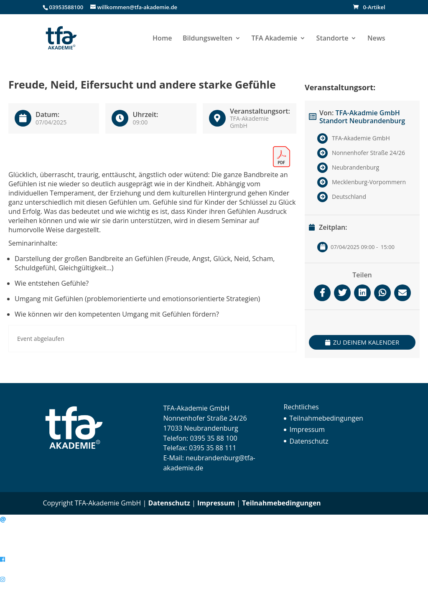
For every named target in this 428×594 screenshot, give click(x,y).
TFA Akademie (274, 39)
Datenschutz (309, 441)
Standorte (332, 39)
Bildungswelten (207, 39)
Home (162, 39)
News (376, 39)
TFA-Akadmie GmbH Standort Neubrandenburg (362, 116)
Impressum (307, 429)
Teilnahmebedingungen (326, 418)
